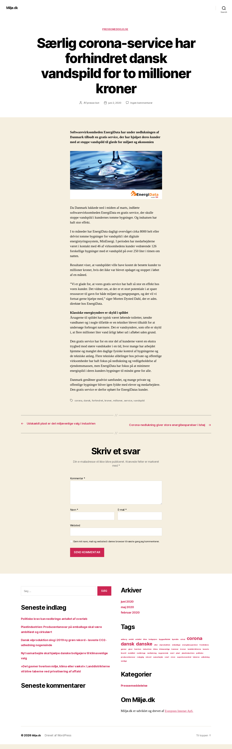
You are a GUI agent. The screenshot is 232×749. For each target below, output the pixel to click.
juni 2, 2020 (115, 103)
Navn (74, 514)
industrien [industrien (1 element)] (147, 654)
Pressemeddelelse (116, 29)
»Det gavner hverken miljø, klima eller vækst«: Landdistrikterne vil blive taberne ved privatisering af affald (63, 676)
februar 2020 (131, 617)
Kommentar (77, 483)
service (129, 401)
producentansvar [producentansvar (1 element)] (128, 662)
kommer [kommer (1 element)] (174, 654)
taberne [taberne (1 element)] (196, 662)
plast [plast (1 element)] (178, 658)
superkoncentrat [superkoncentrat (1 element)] (184, 662)
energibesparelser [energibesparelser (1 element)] (190, 650)
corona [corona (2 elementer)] (194, 643)
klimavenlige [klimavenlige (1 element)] (164, 654)
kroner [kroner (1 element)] (183, 654)
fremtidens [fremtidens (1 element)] (204, 650)
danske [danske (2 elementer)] (144, 648)
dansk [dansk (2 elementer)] (127, 648)
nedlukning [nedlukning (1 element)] (152, 658)
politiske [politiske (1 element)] (199, 658)
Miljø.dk (13, 8)
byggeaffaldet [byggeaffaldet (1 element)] (164, 644)
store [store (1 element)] (173, 662)
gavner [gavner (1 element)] (124, 654)
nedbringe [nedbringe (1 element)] (141, 658)
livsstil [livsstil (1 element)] (123, 658)
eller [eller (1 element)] (156, 650)
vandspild (140, 401)
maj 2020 (128, 612)
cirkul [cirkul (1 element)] (182, 644)
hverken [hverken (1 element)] (137, 654)
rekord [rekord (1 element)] (148, 662)
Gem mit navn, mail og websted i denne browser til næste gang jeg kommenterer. (116, 546)
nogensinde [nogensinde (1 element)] (163, 658)
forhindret (98, 401)
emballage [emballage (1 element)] (176, 650)
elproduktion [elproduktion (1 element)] (164, 650)
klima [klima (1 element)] (155, 654)
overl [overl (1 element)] (172, 658)
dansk (87, 401)
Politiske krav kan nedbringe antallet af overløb (58, 623)
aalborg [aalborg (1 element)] (124, 644)
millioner (119, 401)
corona (79, 401)
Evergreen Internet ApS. (181, 716)
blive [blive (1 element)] (145, 644)
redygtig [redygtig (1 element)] (140, 662)
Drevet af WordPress (59, 740)
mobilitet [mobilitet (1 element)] (131, 658)
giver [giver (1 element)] (130, 654)
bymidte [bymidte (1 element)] (175, 644)
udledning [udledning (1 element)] (205, 662)
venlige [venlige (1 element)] (124, 666)
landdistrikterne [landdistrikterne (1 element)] (194, 654)
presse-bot (92, 103)
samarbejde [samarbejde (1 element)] (158, 662)
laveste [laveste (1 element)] (206, 654)
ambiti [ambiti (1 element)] (131, 644)
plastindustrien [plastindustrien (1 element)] (188, 658)
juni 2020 (128, 606)
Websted (75, 530)
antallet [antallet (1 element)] (138, 644)
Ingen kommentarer (142, 103)
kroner (109, 401)
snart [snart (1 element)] (167, 662)
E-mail (122, 514)
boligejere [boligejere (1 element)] (153, 644)
